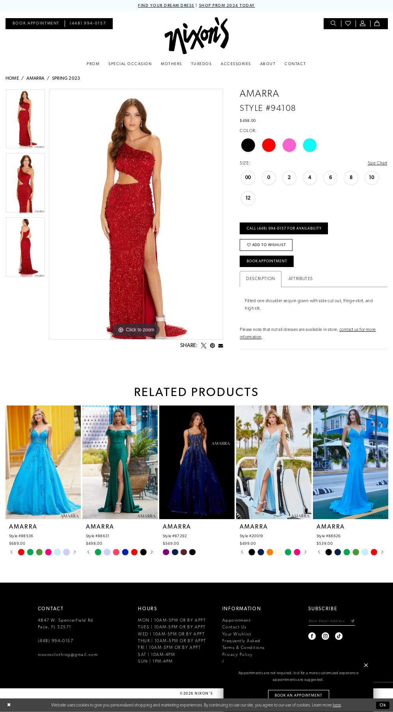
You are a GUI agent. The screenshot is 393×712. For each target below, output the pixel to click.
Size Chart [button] (377, 163)
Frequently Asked (241, 641)
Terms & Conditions (243, 648)
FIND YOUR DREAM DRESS (166, 5)
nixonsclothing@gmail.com (68, 655)
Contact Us (234, 627)
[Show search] (333, 24)
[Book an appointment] (36, 24)
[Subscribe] (352, 621)
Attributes (301, 279)
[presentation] (43, 463)
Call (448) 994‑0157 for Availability (284, 228)
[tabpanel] (25, 121)
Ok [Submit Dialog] (383, 705)
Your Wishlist (236, 634)
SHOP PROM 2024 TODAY (227, 5)
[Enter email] (331, 621)
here (337, 705)
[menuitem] (36, 24)
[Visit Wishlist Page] (348, 24)
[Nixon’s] (196, 35)
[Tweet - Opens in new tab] (204, 346)
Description (260, 279)
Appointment (236, 621)
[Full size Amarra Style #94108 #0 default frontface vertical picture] (136, 214)
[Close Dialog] (9, 705)
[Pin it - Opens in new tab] (212, 346)
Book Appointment (267, 261)
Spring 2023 (66, 78)
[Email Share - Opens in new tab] (220, 346)
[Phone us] (88, 24)
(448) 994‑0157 (56, 641)
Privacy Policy (237, 655)
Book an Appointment (299, 695)
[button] (363, 24)
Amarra (35, 78)
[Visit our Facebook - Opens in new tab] (312, 636)
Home (12, 78)
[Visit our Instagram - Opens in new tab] (326, 636)
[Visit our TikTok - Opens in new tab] (339, 636)
